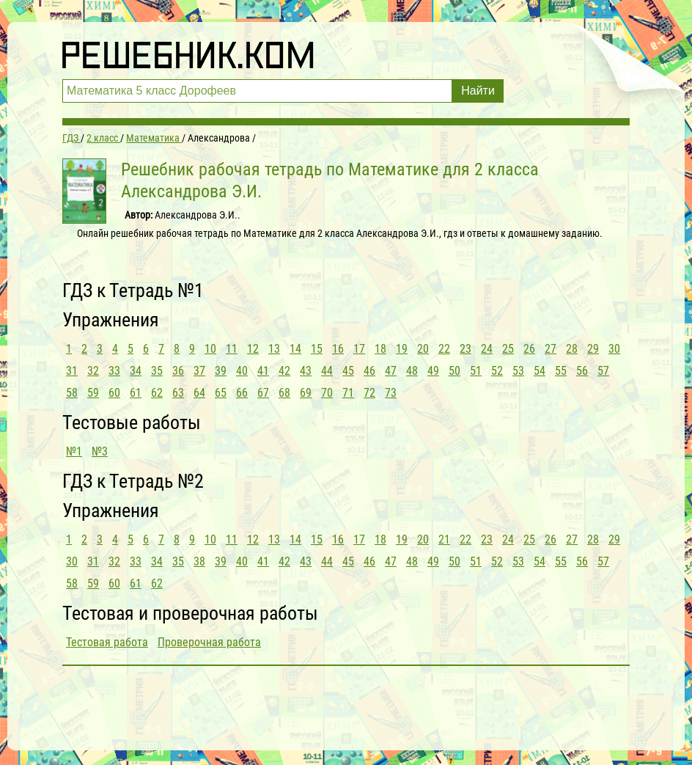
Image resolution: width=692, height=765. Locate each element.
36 (178, 371)
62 (157, 393)
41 (263, 371)
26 (529, 349)
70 (327, 393)
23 (465, 349)
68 (284, 393)
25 (508, 349)
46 (369, 371)
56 (582, 371)
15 (317, 349)
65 (221, 393)
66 (242, 393)
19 (402, 349)
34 (135, 371)
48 (412, 371)
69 (306, 393)
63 (178, 393)
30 (614, 349)
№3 (100, 451)
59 (93, 393)
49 (433, 371)
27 (550, 349)
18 (380, 349)
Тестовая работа (107, 642)
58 (72, 393)
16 (338, 349)
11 (232, 349)
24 (487, 349)
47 (391, 371)
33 (114, 371)
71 (348, 393)
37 (199, 371)
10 (210, 349)
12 (253, 349)
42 (284, 371)
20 (423, 349)
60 (114, 393)
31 (72, 371)
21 (444, 539)
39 (221, 371)
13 (274, 349)
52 (497, 371)
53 (518, 371)
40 (242, 371)
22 (444, 349)
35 (157, 371)
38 (199, 561)
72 (369, 393)
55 (561, 371)
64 (199, 393)
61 (135, 393)
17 (359, 349)
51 (476, 371)
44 (327, 371)
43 (306, 371)
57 (603, 371)
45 (348, 371)
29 (593, 349)
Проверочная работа (209, 642)
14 (295, 349)
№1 (74, 451)
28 (572, 349)
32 (93, 371)
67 (263, 393)
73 (391, 393)
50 (454, 371)
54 (539, 371)
